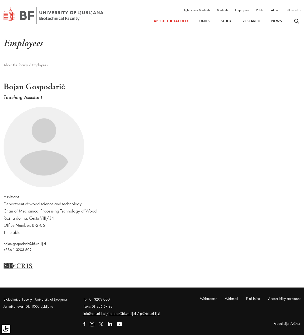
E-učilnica (253, 298)
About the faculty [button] (171, 21)
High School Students (196, 10)
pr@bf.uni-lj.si (150, 313)
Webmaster (208, 298)
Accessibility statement (284, 298)
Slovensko (293, 10)
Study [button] (226, 21)
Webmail (231, 298)
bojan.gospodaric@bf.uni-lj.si (25, 243)
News (276, 21)
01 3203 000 (99, 299)
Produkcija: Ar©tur (287, 323)
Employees (242, 10)
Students (222, 10)
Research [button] (251, 21)
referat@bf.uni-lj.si (122, 313)
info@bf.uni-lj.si (94, 313)
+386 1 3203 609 (18, 249)
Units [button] (204, 21)
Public (260, 10)
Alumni (275, 10)
